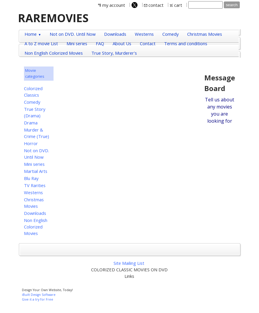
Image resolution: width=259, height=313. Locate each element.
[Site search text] (205, 5)
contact (156, 5)
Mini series (34, 164)
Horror (31, 143)
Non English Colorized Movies (35, 226)
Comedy (32, 102)
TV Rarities (35, 185)
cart (178, 5)
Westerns (33, 192)
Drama (31, 123)
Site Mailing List (129, 263)
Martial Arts (35, 171)
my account (113, 5)
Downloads (35, 213)
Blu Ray (31, 178)
